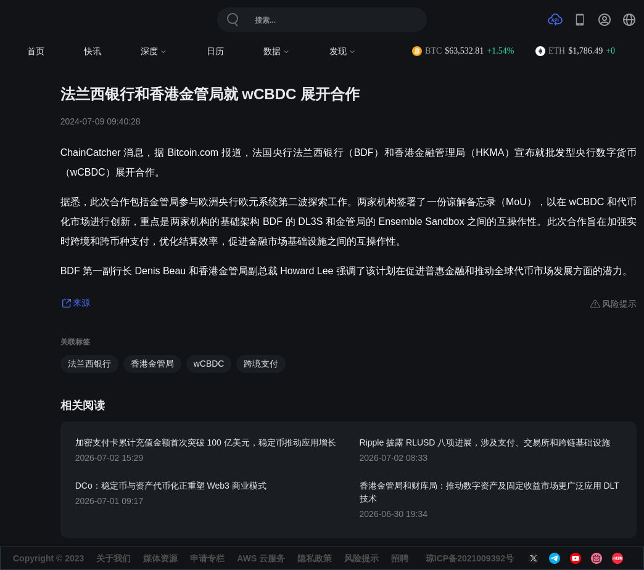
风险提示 (361, 558)
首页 (35, 51)
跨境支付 (261, 363)
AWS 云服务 (261, 558)
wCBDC (209, 363)
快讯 (92, 51)
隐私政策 (314, 558)
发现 (342, 51)
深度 (154, 51)
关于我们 (113, 558)
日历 (215, 51)
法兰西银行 (89, 363)
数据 (276, 51)
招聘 (399, 558)
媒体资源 (160, 558)
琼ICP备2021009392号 (470, 558)
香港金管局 (152, 363)
